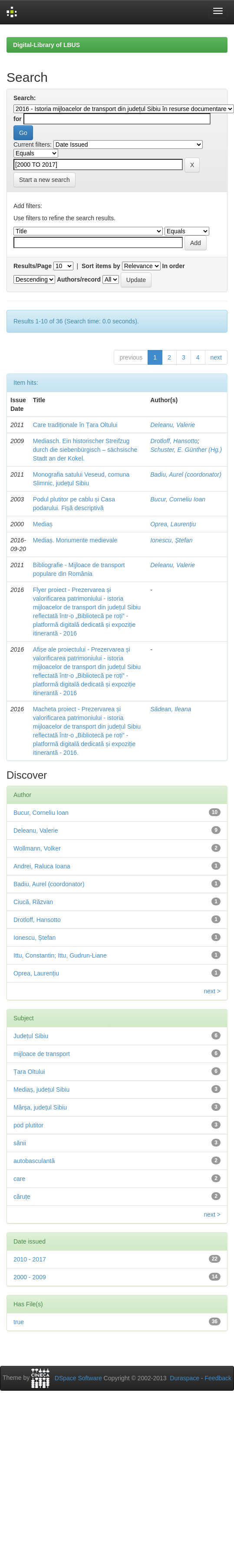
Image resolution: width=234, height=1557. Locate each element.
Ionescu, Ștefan (171, 540)
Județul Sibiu (30, 1035)
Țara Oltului (29, 1071)
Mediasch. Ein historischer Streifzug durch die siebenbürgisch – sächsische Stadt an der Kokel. (85, 449)
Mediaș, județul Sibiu (41, 1089)
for (17, 118)
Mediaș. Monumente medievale (75, 540)
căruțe (21, 1196)
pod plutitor (28, 1125)
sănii (19, 1143)
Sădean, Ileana (170, 709)
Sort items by (101, 265)
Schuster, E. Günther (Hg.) (186, 449)
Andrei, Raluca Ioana (41, 866)
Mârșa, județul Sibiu (40, 1107)
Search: (24, 97)
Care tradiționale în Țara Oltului (75, 424)
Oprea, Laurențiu (173, 524)
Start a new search (44, 179)
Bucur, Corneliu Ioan (177, 499)
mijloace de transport (41, 1053)
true (18, 1321)
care (19, 1178)
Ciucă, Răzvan (33, 901)
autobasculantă (34, 1160)
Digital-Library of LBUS (46, 44)
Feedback (218, 1378)
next (216, 357)
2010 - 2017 (29, 1259)
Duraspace (184, 1378)
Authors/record (79, 279)
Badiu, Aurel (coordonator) (185, 474)
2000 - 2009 (29, 1277)
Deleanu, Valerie (172, 424)
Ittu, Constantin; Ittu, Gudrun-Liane (60, 955)
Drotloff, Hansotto (174, 440)
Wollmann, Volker (37, 848)
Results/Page (32, 265)
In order (173, 265)
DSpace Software (78, 1378)
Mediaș (43, 524)
